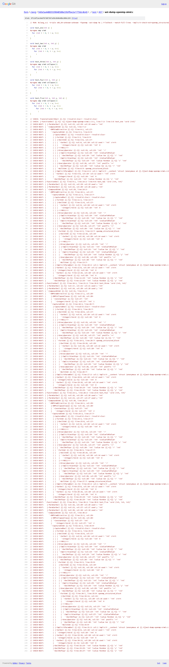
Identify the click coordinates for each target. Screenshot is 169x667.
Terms (28, 663)
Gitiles (14, 663)
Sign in (164, 4)
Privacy (21, 663)
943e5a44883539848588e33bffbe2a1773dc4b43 (62, 12)
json (165, 663)
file (75, 18)
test (94, 12)
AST (101, 12)
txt (158, 663)
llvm (26, 12)
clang (33, 12)
